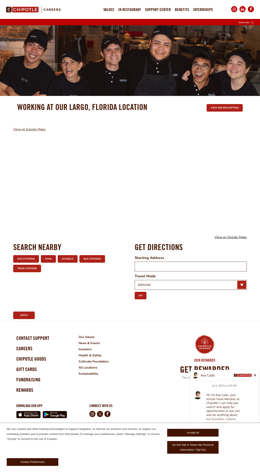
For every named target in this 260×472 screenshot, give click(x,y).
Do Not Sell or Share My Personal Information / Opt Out (193, 447)
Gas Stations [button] (26, 258)
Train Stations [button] (27, 268)
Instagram (92, 421)
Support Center (158, 9)
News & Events (95, 343)
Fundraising (30, 385)
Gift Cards (28, 373)
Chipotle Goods (33, 362)
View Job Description (225, 107)
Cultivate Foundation (99, 361)
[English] (246, 22)
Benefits (182, 9)
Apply (24, 315)
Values (108, 9)
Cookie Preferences (33, 461)
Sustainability (94, 373)
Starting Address (149, 257)
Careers (52, 10)
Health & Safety (96, 355)
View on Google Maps (29, 129)
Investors (91, 349)
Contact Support (35, 338)
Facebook (107, 421)
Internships (203, 9)
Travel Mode (145, 276)
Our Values (92, 337)
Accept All (193, 432)
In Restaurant (129, 9)
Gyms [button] (48, 258)
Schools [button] (68, 258)
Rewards (26, 396)
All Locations (94, 367)
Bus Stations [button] (92, 258)
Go (140, 295)
